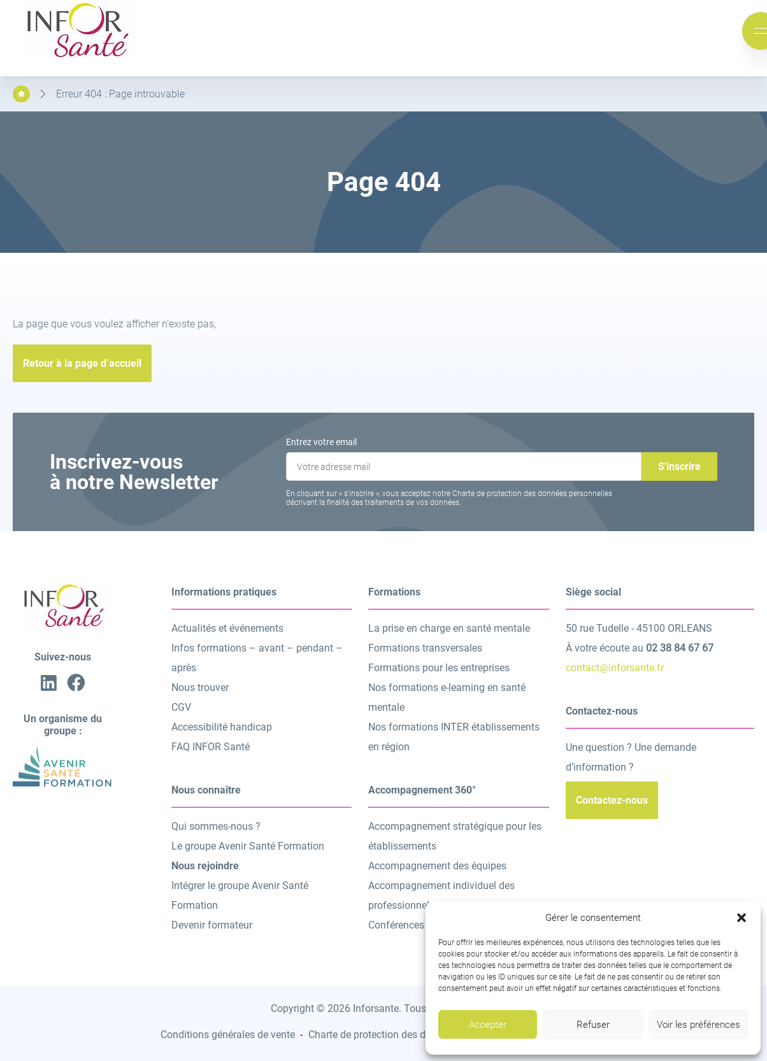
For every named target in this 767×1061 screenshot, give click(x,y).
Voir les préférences (698, 1024)
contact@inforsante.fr (615, 668)
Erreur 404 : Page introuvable (120, 94)
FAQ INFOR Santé (210, 747)
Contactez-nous (612, 800)
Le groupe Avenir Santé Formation (247, 846)
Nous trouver (200, 687)
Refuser (593, 1024)
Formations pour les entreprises (439, 668)
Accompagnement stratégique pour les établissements (454, 836)
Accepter (487, 1024)
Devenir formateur (211, 925)
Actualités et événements (227, 628)
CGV (181, 707)
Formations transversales (425, 648)
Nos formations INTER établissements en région (454, 737)
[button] (741, 917)
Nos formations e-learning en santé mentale (447, 697)
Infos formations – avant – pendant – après (257, 658)
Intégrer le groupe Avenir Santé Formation (239, 895)
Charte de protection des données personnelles (412, 1035)
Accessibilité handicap (221, 727)
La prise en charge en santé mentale (449, 628)
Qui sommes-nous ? (216, 826)
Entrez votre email (321, 442)
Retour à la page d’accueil (82, 363)
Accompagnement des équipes (437, 866)
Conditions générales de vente (228, 1035)
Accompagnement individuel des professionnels (441, 895)
